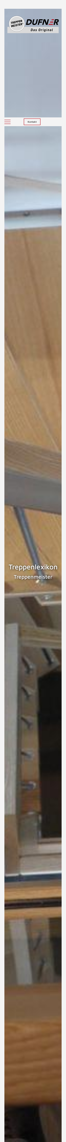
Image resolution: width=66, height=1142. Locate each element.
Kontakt (32, 4)
